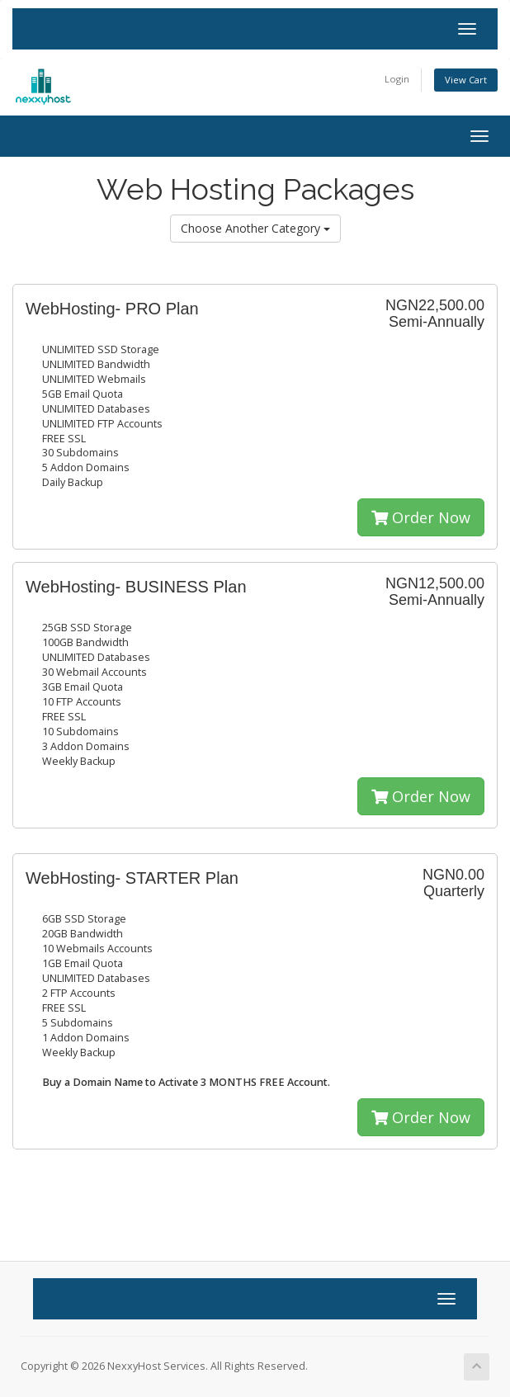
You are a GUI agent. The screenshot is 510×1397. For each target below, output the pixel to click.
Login (397, 79)
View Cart (466, 79)
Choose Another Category (255, 228)
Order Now (420, 517)
